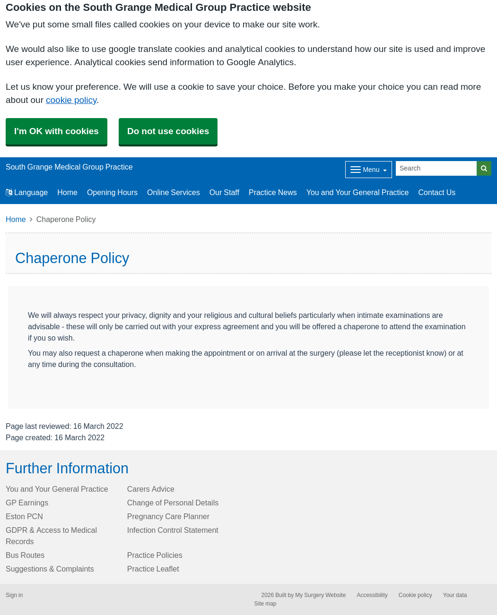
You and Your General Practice (357, 192)
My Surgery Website (320, 595)
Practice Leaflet (153, 568)
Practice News (273, 192)
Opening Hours (112, 192)
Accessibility (372, 595)
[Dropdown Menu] (368, 169)
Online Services (173, 192)
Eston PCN (24, 516)
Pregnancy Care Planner (168, 516)
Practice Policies (155, 555)
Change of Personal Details (172, 502)
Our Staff (224, 192)
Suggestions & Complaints (50, 568)
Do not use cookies (168, 131)
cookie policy (71, 99)
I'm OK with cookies (56, 131)
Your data (455, 595)
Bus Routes (25, 555)
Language (27, 192)
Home (67, 192)
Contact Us (437, 192)
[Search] (436, 168)
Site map (265, 603)
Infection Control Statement (172, 530)
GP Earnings (27, 502)
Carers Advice (150, 489)
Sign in (14, 595)
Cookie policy (415, 595)
